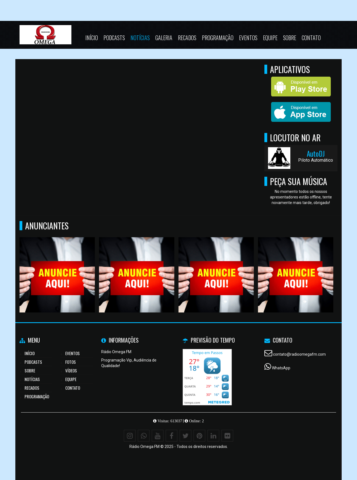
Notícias (140, 37)
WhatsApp (281, 368)
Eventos (248, 37)
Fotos (70, 362)
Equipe (270, 37)
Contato (311, 37)
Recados (187, 37)
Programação (217, 37)
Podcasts (114, 37)
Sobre (289, 37)
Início (91, 37)
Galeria (163, 37)
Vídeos (71, 370)
